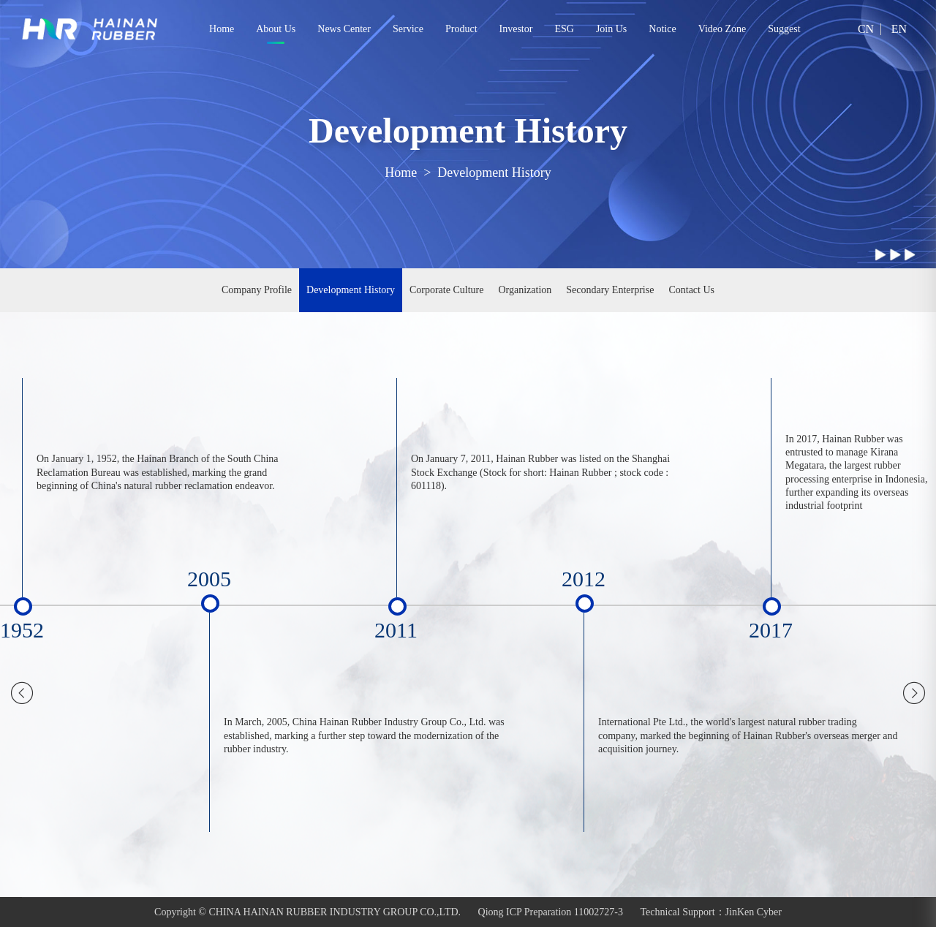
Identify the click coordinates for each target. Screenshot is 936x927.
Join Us (611, 28)
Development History (494, 172)
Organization (524, 289)
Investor (516, 28)
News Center (344, 28)
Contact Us (691, 289)
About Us (275, 28)
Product (461, 28)
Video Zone (722, 28)
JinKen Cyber (753, 912)
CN (866, 29)
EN (899, 29)
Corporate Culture (446, 289)
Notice (662, 28)
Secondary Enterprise (610, 289)
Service (408, 28)
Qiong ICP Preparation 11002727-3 (550, 912)
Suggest (784, 28)
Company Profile (257, 289)
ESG (563, 28)
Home (221, 28)
